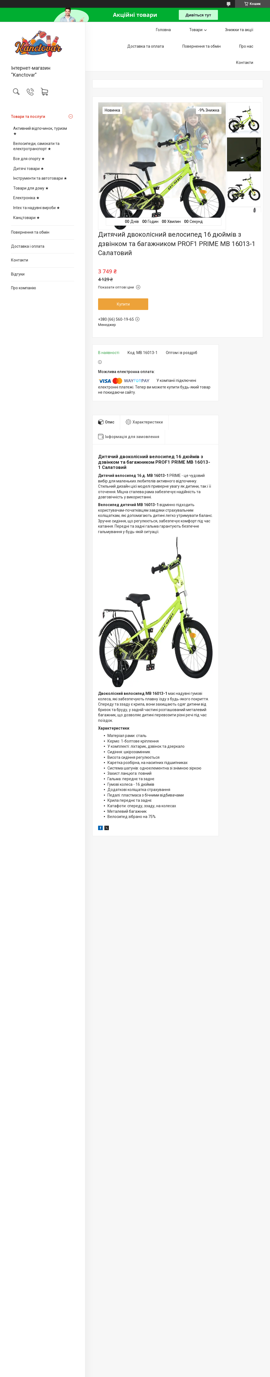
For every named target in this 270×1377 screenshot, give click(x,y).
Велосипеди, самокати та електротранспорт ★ (36, 146)
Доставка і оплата (27, 246)
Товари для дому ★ (31, 188)
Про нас (246, 46)
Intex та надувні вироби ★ (36, 208)
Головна (163, 30)
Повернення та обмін (30, 232)
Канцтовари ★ (26, 217)
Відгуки (18, 274)
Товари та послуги (28, 116)
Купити (123, 304)
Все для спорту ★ (29, 158)
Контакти (19, 260)
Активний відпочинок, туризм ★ (40, 131)
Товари (195, 30)
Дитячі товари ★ (28, 168)
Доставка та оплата (145, 46)
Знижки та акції (239, 30)
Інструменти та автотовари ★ (40, 178)
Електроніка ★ (26, 198)
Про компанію (23, 288)
